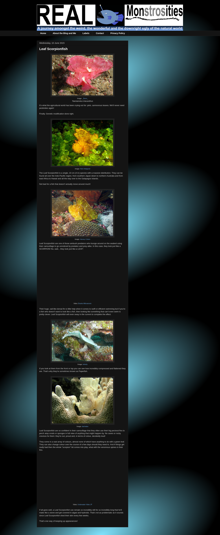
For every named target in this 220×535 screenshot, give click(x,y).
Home (43, 33)
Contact (100, 33)
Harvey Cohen (85, 239)
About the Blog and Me (64, 33)
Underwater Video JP (85, 504)
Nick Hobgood (85, 169)
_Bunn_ (85, 98)
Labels (85, 33)
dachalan (85, 426)
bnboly (85, 364)
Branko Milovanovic (85, 303)
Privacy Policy (117, 33)
